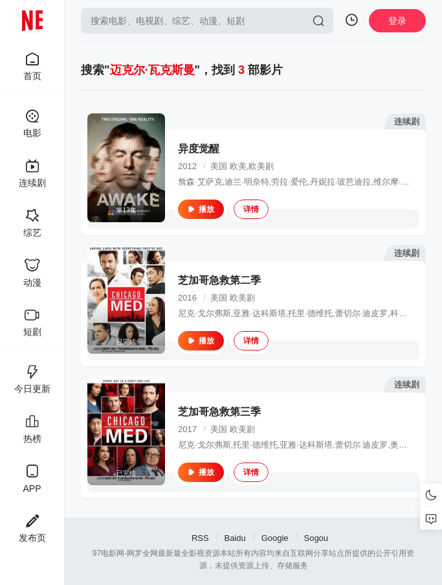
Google (275, 538)
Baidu (235, 538)
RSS (200, 538)
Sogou (316, 538)
